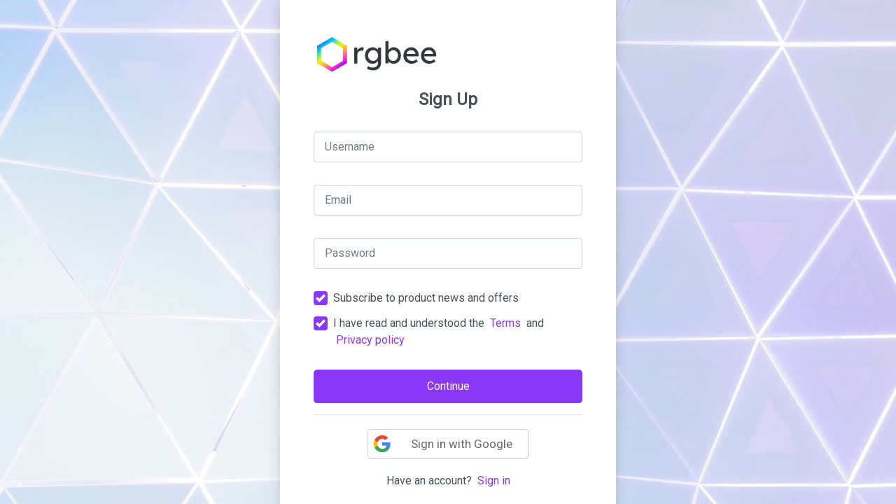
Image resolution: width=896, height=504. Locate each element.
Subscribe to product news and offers (426, 297)
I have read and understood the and (438, 331)
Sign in (493, 480)
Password (350, 253)
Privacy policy (370, 339)
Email (338, 199)
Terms (505, 323)
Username (349, 146)
